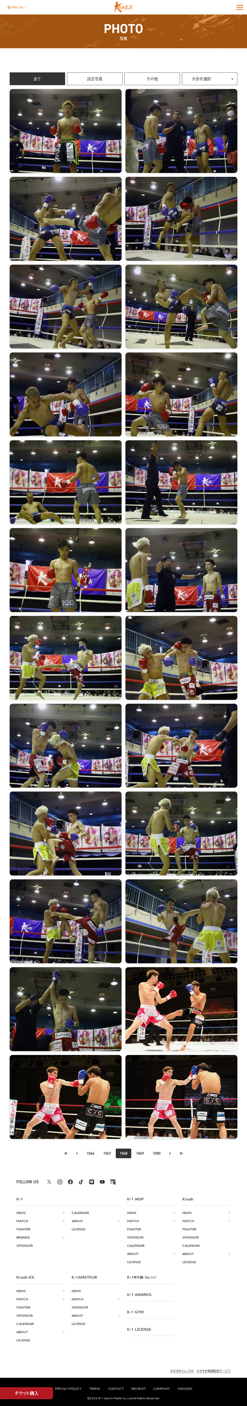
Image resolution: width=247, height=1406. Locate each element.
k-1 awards (139, 1294)
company (161, 1388)
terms (94, 1388)
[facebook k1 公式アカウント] (70, 1182)
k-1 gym (135, 1312)
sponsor (24, 1245)
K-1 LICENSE (139, 1329)
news (21, 1212)
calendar (80, 1212)
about (77, 1221)
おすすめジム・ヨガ (182, 1370)
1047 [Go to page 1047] (107, 1153)
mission (185, 1388)
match (22, 1221)
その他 (152, 79)
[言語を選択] (15, 7)
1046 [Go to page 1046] (90, 1153)
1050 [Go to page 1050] (156, 1153)
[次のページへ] (170, 1153)
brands (23, 1237)
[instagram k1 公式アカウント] (59, 1182)
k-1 (141, 1277)
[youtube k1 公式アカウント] (102, 1182)
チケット (27, 1393)
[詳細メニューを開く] (240, 7)
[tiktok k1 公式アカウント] (81, 1182)
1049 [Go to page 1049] (140, 1153)
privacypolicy (68, 1388)
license (78, 1229)
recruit (138, 1388)
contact (116, 1388)
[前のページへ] (66, 1153)
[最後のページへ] (181, 1153)
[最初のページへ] (77, 1153)
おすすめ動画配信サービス (214, 1370)
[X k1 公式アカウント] (49, 1182)
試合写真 (95, 79)
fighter (23, 1229)
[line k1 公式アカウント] (91, 1182)
